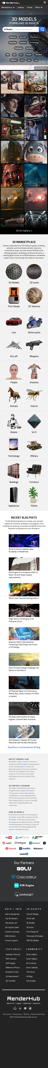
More (39, 7)
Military (34, 454)
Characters (34, 37)
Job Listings (31, 981)
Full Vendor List (11, 923)
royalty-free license (27, 791)
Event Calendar (32, 968)
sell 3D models (22, 764)
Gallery (21, 7)
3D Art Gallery (31, 954)
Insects (34, 404)
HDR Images (10, 963)
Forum (29, 7)
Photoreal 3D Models (34, 936)
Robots (14, 431)
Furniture (29, 48)
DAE (29, 60)
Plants (34, 504)
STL (21, 55)
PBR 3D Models (32, 940)
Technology (34, 42)
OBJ (14, 55)
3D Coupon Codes (12, 927)
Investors (36, 1003)
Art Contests (31, 963)
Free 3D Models (32, 914)
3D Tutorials (10, 981)
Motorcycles (34, 331)
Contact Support (11, 940)
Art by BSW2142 (41, 68)
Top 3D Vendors (11, 919)
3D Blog (29, 976)
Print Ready (14, 305)
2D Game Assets (12, 976)
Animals (23, 42)
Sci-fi (34, 431)
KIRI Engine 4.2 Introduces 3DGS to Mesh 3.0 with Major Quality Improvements (23, 575)
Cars (14, 331)
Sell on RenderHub (12, 914)
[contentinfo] (9, 29)
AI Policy (26, 1014)
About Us (10, 1003)
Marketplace (8, 7)
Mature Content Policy (38, 1014)
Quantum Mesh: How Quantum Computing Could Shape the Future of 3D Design (23, 644)
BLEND (28, 55)
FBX (7, 55)
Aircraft (23, 37)
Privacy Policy (17, 1014)
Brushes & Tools (12, 972)
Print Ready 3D (32, 932)
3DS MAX (38, 55)
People (14, 381)
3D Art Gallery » (24, 231)
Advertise (27, 1003)
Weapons (34, 355)
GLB (22, 60)
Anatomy (12, 42)
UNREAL (13, 60)
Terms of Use (6, 1014)
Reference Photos (13, 968)
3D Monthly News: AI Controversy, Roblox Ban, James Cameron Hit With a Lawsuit (24, 693)
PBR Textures (11, 959)
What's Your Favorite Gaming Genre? (24, 598)
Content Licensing (12, 932)
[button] (45, 2)
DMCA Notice (10, 936)
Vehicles (13, 37)
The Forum (30, 972)
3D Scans (34, 281)
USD (36, 60)
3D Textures (34, 305)
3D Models (14, 281)
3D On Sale (30, 919)
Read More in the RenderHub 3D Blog (24, 747)
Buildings (18, 48)
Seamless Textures (13, 954)
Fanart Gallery (31, 959)
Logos (18, 1003)
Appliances (14, 504)
